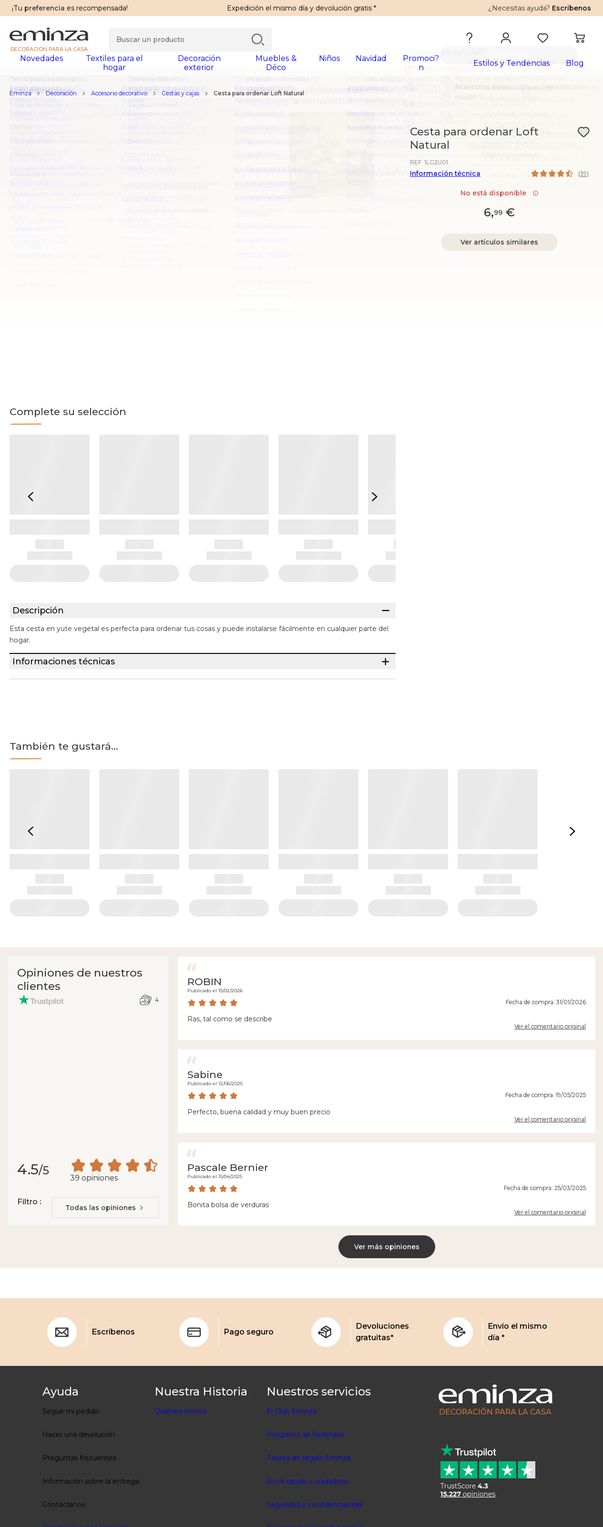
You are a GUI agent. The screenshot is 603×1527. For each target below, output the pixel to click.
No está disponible (499, 199)
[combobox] (105, 1249)
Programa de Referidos (305, 1476)
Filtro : (29, 1243)
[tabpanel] (229, 67)
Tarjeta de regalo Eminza (308, 1500)
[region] (301, 99)
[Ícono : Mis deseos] (583, 138)
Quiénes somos (180, 1453)
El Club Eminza (291, 1453)
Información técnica (445, 179)
